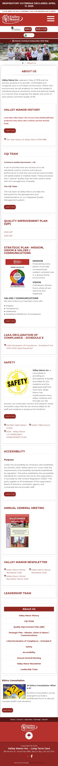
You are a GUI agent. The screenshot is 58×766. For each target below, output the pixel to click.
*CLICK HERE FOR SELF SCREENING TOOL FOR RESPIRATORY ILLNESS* (29, 11)
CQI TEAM (11, 153)
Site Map (45, 41)
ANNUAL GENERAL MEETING (24, 508)
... (10, 131)
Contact (25, 41)
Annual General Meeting (29, 658)
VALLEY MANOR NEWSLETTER (25, 562)
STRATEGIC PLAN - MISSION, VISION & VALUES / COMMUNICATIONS (24, 250)
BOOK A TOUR (41, 29)
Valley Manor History (29, 615)
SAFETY (9, 362)
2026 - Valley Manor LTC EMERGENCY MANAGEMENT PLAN (16, 434)
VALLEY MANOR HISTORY (22, 109)
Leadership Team (29, 669)
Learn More (7, 710)
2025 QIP (8, 236)
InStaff (45, 719)
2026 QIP (8, 232)
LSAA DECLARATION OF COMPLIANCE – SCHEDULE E (24, 336)
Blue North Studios (36, 763)
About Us (31, 63)
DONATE (28, 29)
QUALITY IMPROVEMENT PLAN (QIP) (25, 222)
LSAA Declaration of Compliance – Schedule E (29, 641)
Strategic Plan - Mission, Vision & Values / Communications (29, 634)
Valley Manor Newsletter (29, 664)
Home (17, 41)
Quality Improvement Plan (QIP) (29, 627)
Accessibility (29, 652)
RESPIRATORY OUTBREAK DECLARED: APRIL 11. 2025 (29, 4)
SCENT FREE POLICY (40, 425)
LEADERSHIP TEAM (17, 593)
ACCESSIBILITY (14, 451)
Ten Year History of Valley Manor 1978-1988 (26, 139)
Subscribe (34, 41)
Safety (29, 647)
